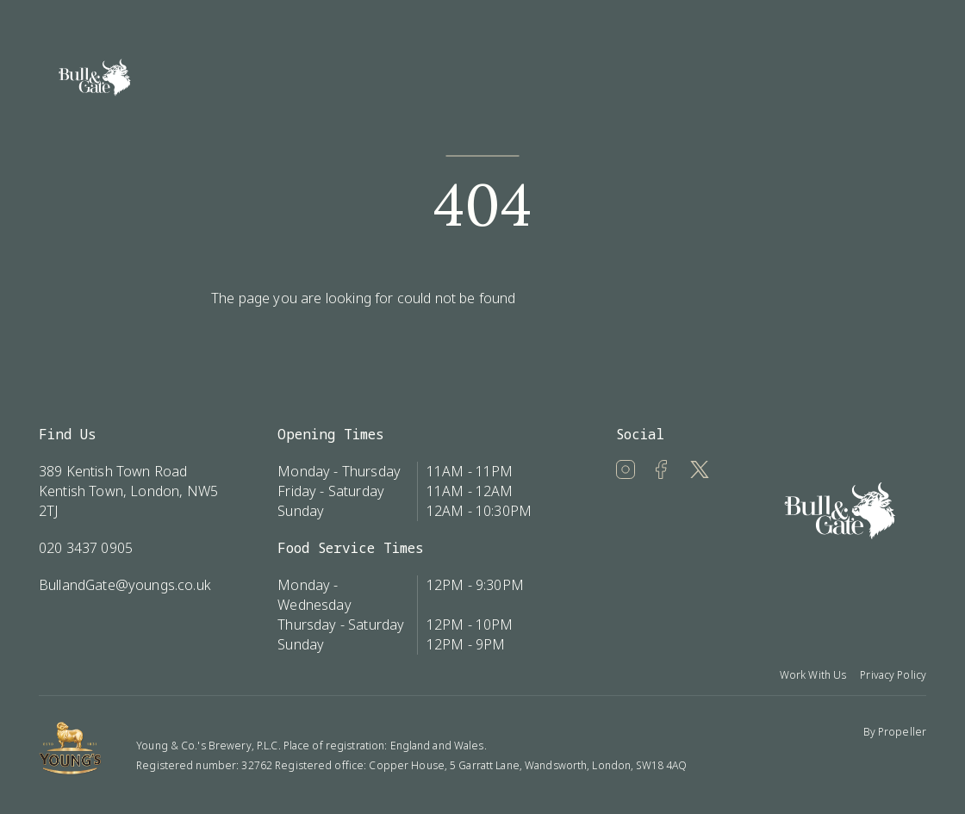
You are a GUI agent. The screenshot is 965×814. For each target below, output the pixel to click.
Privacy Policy (893, 675)
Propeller (902, 731)
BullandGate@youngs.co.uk (125, 584)
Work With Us (813, 675)
